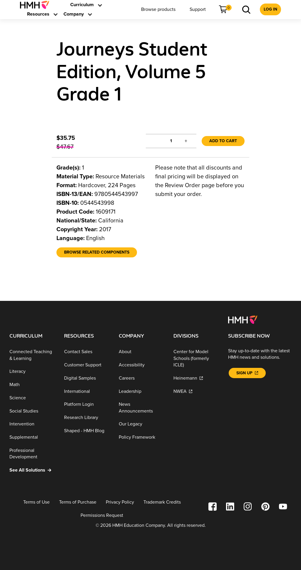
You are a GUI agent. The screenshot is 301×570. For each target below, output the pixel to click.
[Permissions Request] (102, 515)
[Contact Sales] (86, 351)
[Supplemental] (32, 437)
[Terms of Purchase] (77, 502)
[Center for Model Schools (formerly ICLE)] (196, 358)
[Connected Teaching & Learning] (32, 355)
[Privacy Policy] (120, 502)
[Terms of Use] (36, 502)
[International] (86, 391)
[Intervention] (32, 424)
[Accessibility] (141, 365)
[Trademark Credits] (162, 502)
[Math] (32, 384)
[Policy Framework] (141, 437)
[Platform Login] (86, 404)
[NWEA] (196, 391)
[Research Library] (86, 417)
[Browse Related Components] (96, 252)
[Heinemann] (196, 378)
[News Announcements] (141, 408)
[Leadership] (141, 391)
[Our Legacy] (141, 424)
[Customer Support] (86, 365)
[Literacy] (32, 371)
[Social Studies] (32, 411)
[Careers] (141, 378)
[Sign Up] (247, 373)
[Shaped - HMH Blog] (86, 430)
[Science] (32, 398)
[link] (37, 4)
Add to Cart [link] (223, 140)
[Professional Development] (32, 454)
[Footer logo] (242, 319)
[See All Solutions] (32, 470)
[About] (141, 351)
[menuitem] (37, 5)
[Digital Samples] (86, 378)
